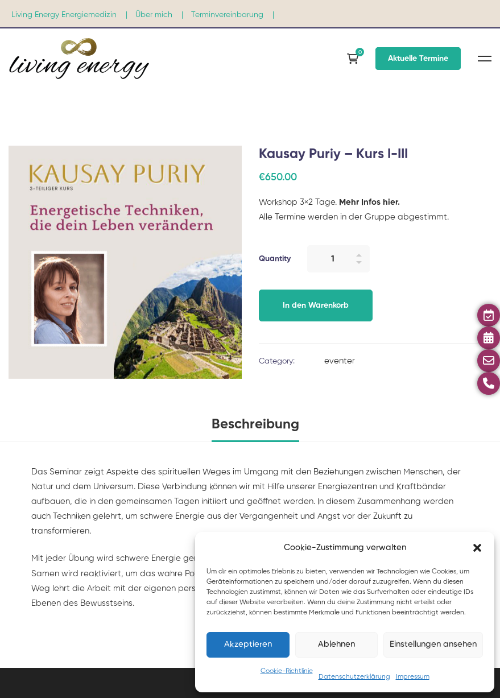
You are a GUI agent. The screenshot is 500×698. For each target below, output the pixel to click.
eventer (339, 361)
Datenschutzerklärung (354, 677)
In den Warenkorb (316, 305)
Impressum (412, 677)
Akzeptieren (248, 644)
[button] (477, 548)
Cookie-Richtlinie (287, 671)
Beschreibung (255, 424)
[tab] (255, 425)
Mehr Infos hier (367, 202)
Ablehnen (336, 644)
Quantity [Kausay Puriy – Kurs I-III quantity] (275, 259)
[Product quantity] (338, 258)
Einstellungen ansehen (433, 644)
